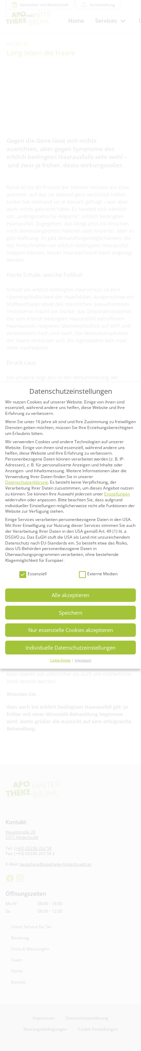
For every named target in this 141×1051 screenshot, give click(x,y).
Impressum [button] (83, 660)
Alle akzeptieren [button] (70, 595)
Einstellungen (117, 494)
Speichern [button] (70, 612)
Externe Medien (98, 574)
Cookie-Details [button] (60, 660)
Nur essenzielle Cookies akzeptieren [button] (70, 629)
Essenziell (33, 574)
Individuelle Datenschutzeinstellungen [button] (70, 647)
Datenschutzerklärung (26, 482)
